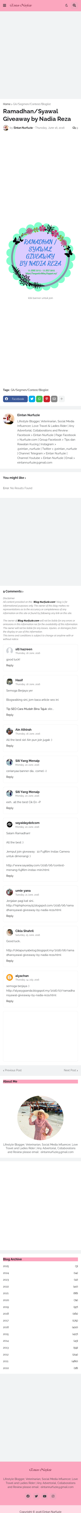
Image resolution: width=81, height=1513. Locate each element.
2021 (40, 1293)
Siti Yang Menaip (27, 761)
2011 (40, 1361)
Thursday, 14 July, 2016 (27, 979)
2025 (40, 1266)
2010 (40, 1368)
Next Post (70, 1070)
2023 (40, 1280)
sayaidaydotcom (27, 823)
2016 (40, 1327)
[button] (4, 5)
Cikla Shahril (24, 931)
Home (6, 104)
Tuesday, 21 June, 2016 (27, 894)
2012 (40, 1355)
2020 (40, 1300)
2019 (40, 1307)
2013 (40, 1348)
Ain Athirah (23, 729)
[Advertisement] (40, 55)
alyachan (22, 976)
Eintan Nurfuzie (28, 415)
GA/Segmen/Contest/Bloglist (32, 104)
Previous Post (13, 1070)
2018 (40, 1314)
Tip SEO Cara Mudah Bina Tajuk (26, 709)
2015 (40, 1334)
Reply (10, 665)
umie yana (23, 890)
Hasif (19, 680)
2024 (40, 1273)
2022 (40, 1287)
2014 (40, 1341)
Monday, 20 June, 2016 (27, 765)
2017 (40, 1321)
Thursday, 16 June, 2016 (27, 653)
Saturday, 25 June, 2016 (27, 935)
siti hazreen (23, 649)
